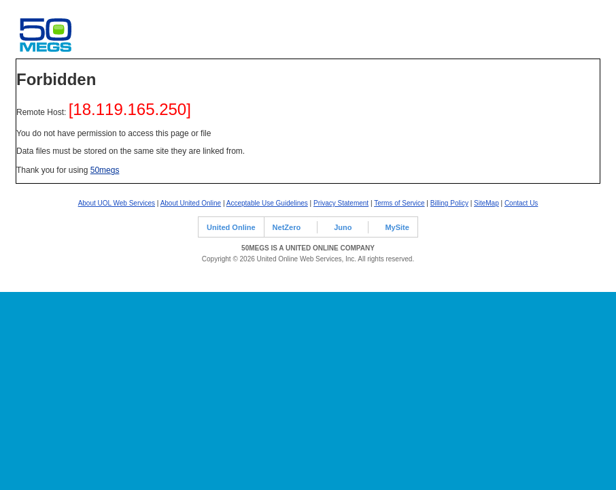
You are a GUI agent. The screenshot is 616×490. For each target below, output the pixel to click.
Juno (343, 227)
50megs (105, 170)
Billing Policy (449, 203)
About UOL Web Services (116, 203)
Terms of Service (399, 203)
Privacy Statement (341, 203)
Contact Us (521, 203)
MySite (397, 227)
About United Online (191, 203)
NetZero (287, 227)
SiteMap (486, 203)
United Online (231, 227)
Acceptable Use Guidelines (267, 203)
